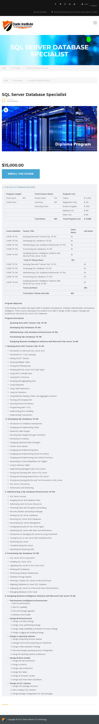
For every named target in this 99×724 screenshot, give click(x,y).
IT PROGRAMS (16, 68)
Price (4, 162)
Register (94, 5)
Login (84, 4)
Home (4, 68)
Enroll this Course (21, 173)
